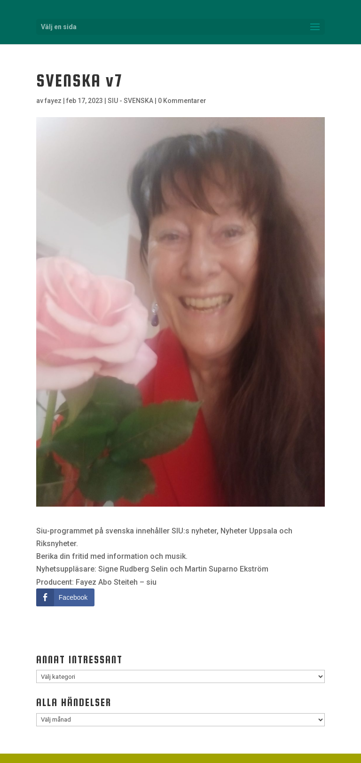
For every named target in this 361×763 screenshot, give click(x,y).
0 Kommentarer (182, 100)
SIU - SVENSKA (130, 100)
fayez (53, 100)
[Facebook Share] (65, 597)
